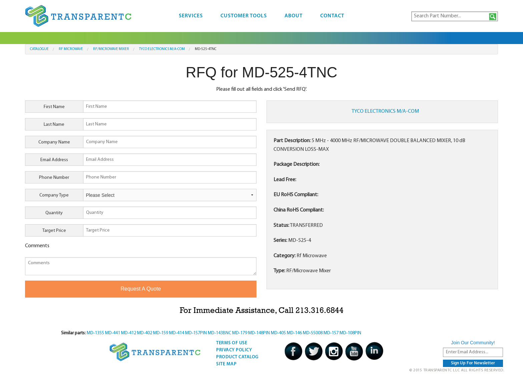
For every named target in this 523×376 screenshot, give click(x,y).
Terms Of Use (231, 343)
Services (191, 16)
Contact (332, 16)
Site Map (226, 364)
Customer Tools (243, 16)
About (294, 16)
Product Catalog (237, 357)
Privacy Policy (234, 350)
